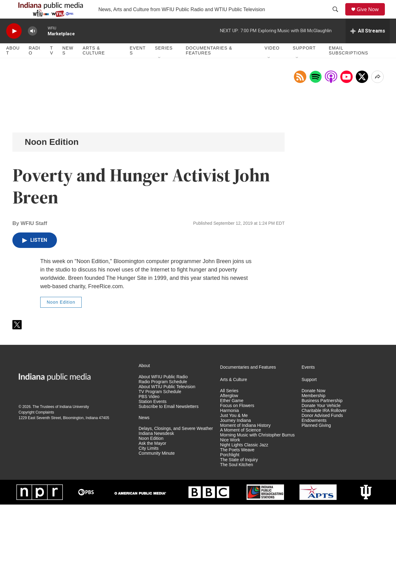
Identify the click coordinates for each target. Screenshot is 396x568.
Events (138, 64)
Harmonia (229, 474)
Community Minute (157, 516)
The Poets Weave (237, 513)
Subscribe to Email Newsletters (169, 470)
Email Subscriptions (348, 64)
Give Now (371, 16)
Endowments (314, 484)
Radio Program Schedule (163, 445)
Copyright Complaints (36, 476)
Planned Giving (316, 489)
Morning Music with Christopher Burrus (257, 498)
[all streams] (368, 45)
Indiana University (74, 470)
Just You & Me (234, 479)
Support (304, 61)
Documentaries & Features (209, 64)
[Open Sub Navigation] (159, 71)
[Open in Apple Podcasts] (331, 140)
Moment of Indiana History (245, 489)
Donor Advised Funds (322, 479)
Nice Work (230, 503)
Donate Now (313, 454)
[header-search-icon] (337, 16)
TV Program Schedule (160, 455)
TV (51, 64)
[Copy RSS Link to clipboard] (300, 140)
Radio (34, 64)
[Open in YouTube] (346, 140)
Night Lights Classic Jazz (244, 508)
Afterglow (229, 459)
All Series (229, 454)
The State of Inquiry (239, 523)
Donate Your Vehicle (321, 469)
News (67, 64)
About (13, 64)
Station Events (152, 465)
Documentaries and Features (248, 430)
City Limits (149, 511)
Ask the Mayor (152, 507)
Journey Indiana (235, 484)
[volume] (32, 45)
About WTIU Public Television (167, 450)
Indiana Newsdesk (156, 497)
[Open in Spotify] (315, 140)
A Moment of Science (240, 493)
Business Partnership (322, 464)
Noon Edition (52, 205)
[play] (14, 45)
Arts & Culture (94, 64)
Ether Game (231, 464)
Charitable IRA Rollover (324, 474)
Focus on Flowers (237, 469)
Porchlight (229, 518)
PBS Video (149, 460)
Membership (313, 459)
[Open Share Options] (377, 140)
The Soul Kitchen (236, 528)
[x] (362, 140)
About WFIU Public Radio (163, 440)
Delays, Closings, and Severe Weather (176, 492)
